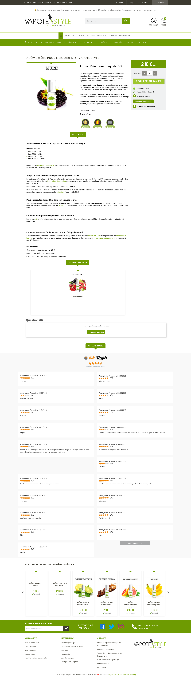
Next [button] (168, 593)
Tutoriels (119, 2)
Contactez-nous (160, 2)
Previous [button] (23, 593)
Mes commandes (31, 650)
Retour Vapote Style (32, 643)
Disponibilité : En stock (145, 93)
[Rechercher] (107, 21)
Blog (131, 2)
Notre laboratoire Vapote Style (108, 660)
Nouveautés (65, 654)
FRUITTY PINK (78, 296)
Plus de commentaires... (134, 543)
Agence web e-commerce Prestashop (122, 674)
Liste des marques (67, 658)
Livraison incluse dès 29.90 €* (72, 646)
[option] (36, 594)
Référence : (140, 90)
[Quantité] (149, 73)
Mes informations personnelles (36, 658)
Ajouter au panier (148, 82)
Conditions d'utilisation (105, 649)
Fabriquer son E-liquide (69, 662)
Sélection (64, 650)
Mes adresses (30, 654)
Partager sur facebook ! (145, 107)
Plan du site (101, 667)
